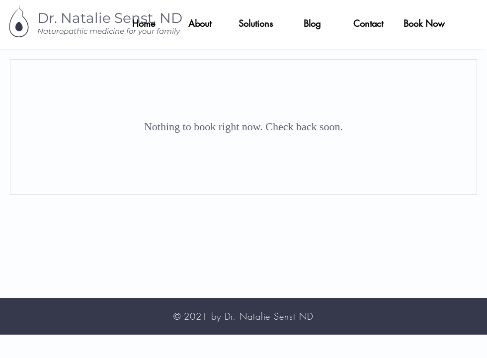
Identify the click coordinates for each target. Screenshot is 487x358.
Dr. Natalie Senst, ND (109, 17)
